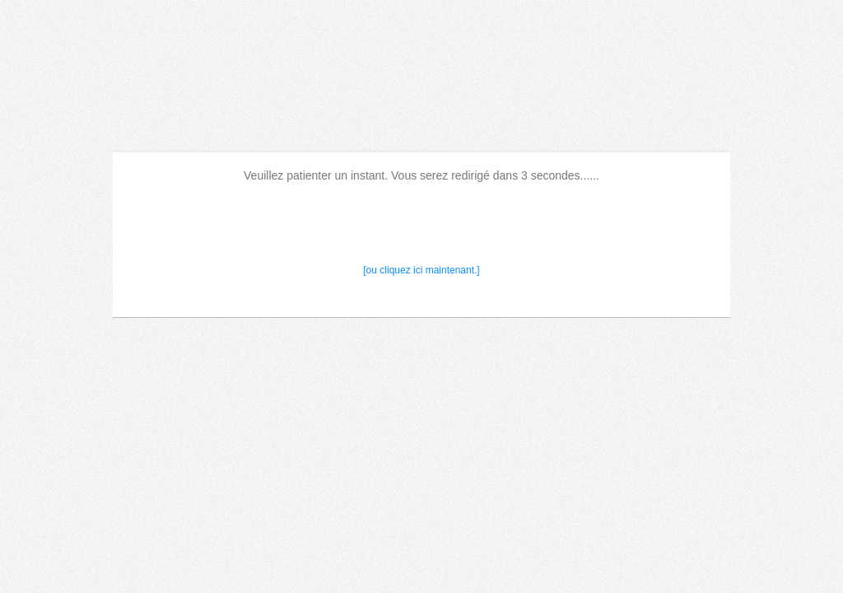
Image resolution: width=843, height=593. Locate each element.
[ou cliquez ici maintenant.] (421, 270)
